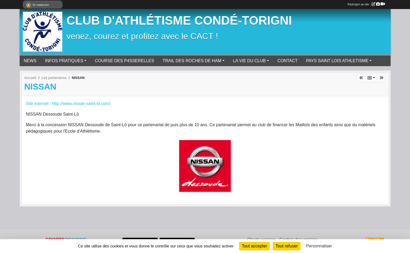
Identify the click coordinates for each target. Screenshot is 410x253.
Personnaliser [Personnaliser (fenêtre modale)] (319, 246)
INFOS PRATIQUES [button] (64, 60)
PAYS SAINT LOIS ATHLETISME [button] (337, 60)
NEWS (30, 60)
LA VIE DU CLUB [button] (249, 60)
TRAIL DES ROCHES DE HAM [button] (191, 60)
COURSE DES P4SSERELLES (124, 60)
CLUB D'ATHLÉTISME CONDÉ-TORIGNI (179, 20)
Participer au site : (366, 4)
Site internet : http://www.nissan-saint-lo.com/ (68, 103)
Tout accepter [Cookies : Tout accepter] (254, 246)
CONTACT (287, 60)
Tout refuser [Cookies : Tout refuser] (286, 246)
